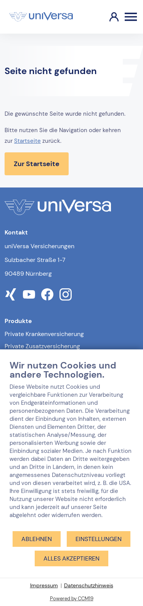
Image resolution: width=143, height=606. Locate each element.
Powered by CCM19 (71, 598)
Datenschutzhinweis (88, 585)
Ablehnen (36, 539)
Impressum (44, 585)
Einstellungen (99, 539)
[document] (71, 445)
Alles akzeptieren (71, 558)
